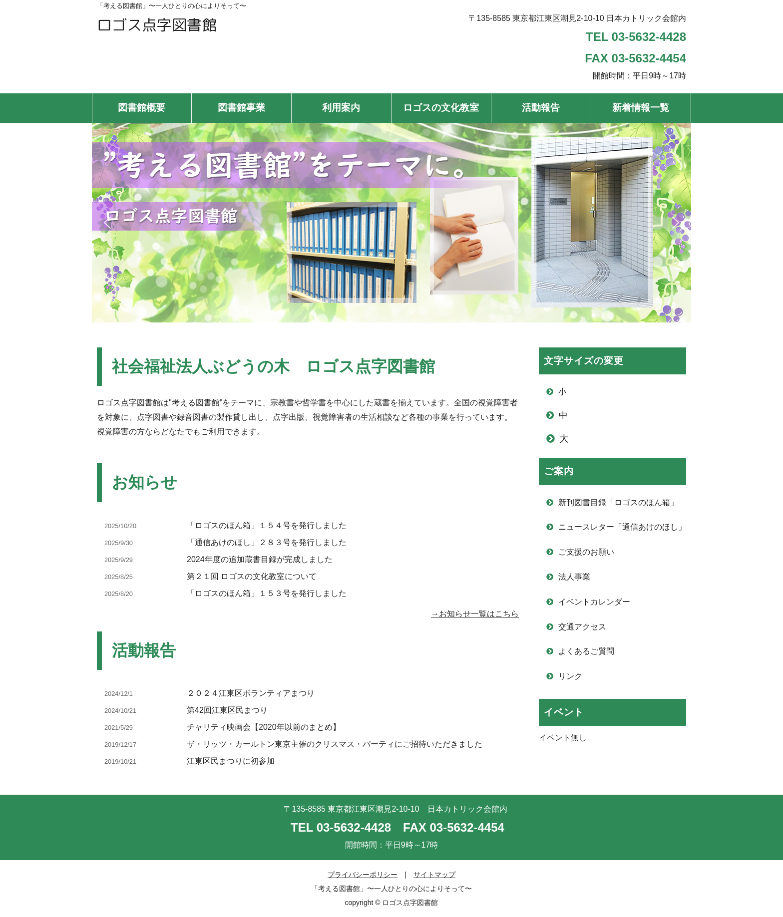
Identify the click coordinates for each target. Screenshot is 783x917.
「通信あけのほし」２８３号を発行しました (267, 542)
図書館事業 (241, 107)
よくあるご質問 (586, 651)
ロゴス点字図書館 (157, 24)
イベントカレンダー (594, 602)
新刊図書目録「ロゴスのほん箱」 (618, 502)
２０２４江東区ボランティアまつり (251, 693)
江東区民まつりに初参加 (231, 761)
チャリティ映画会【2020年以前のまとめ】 (264, 727)
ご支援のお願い (586, 552)
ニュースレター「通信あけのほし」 (622, 527)
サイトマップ (434, 875)
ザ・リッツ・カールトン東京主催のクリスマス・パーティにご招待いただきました (334, 744)
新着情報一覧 (640, 107)
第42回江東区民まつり (227, 710)
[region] (391, 222)
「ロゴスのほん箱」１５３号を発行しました (267, 593)
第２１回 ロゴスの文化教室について (252, 576)
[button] (107, 223)
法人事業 (574, 577)
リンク (570, 676)
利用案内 (341, 107)
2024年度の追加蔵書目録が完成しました (260, 559)
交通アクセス (582, 626)
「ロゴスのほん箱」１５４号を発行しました (267, 525)
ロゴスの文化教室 (441, 107)
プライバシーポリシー (362, 875)
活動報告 (541, 107)
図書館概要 (141, 107)
